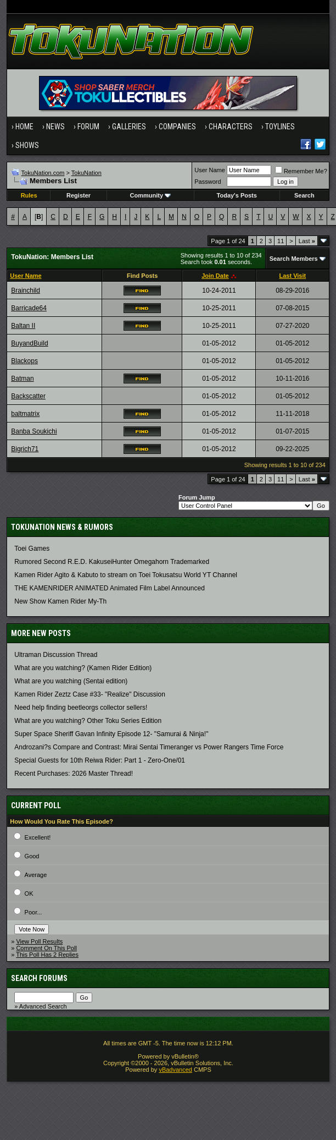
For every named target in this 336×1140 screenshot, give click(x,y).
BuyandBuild (29, 343)
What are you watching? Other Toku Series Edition (87, 721)
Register (78, 195)
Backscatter (28, 396)
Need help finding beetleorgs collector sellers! (80, 707)
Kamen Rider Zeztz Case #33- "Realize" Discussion (89, 694)
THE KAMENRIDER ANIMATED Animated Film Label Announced (109, 588)
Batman (22, 378)
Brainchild (25, 290)
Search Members (294, 258)
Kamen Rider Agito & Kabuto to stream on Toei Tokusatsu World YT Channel (125, 575)
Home (24, 126)
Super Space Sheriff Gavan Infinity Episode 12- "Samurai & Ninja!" (111, 734)
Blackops (24, 361)
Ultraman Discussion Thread (55, 655)
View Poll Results (39, 941)
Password (207, 181)
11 (280, 241)
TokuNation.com (43, 172)
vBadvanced (175, 1069)
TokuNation (86, 172)
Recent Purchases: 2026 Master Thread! (73, 773)
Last (307, 241)
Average (36, 875)
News (55, 126)
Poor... (33, 912)
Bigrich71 (24, 449)
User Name (209, 170)
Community (150, 195)
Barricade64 (29, 308)
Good (32, 856)
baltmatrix (25, 414)
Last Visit (292, 275)
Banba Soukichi (34, 431)
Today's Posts (237, 195)
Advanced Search (43, 1006)
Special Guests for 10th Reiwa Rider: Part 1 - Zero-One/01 (99, 760)
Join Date (215, 275)
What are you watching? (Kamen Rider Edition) (83, 668)
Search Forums (39, 978)
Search (304, 195)
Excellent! (38, 837)
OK (29, 893)
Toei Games (31, 548)
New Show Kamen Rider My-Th (60, 601)
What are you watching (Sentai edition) (70, 681)
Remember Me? (301, 171)
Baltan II (23, 326)
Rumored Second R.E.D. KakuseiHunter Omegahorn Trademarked (111, 562)
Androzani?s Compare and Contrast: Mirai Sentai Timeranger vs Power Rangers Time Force (148, 747)
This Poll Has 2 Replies (47, 954)
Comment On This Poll (46, 948)
